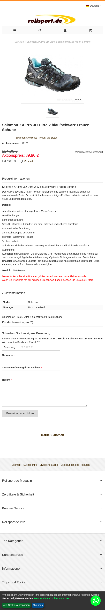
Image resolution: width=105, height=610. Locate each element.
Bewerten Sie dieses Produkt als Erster (36, 137)
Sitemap (16, 464)
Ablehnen (38, 605)
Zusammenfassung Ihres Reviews (21, 367)
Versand (28, 161)
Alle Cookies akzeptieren (16, 605)
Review (6, 379)
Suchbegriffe (30, 464)
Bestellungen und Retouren (75, 464)
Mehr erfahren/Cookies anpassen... (53, 598)
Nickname (7, 355)
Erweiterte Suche (49, 464)
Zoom (78, 99)
